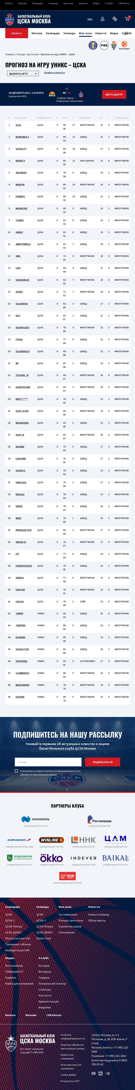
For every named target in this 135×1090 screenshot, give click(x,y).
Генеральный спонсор (52, 983)
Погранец (21, 661)
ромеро (20, 196)
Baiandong (22, 422)
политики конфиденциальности (61, 771)
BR (17, 363)
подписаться (102, 762)
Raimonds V (22, 136)
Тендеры (44, 977)
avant (19, 291)
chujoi (20, 601)
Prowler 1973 (23, 530)
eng (90, 19)
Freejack (21, 482)
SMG (18, 256)
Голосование (67, 932)
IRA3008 (20, 446)
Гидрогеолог (24, 565)
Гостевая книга (68, 914)
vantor (20, 589)
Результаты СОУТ (70, 1081)
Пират (19, 506)
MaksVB (20, 184)
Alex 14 (20, 434)
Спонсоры (44, 989)
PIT (17, 553)
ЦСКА (8, 914)
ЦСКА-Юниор (13, 926)
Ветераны (44, 971)
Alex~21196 (22, 410)
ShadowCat (23, 279)
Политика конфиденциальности (73, 1036)
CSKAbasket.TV (14, 971)
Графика (10, 977)
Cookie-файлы (68, 1074)
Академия (44, 1007)
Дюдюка (21, 172)
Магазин (22, 3)
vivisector (22, 649)
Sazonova (22, 303)
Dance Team (43, 938)
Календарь (37, 3)
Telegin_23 (22, 375)
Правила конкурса (54, 72)
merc (18, 518)
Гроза (19, 339)
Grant (19, 232)
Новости (83, 3)
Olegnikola (23, 351)
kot (18, 315)
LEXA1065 (21, 458)
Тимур (19, 613)
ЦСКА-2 (10, 920)
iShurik (20, 696)
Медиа (96, 3)
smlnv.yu (21, 542)
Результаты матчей (17, 938)
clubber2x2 (22, 673)
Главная (9, 54)
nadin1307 (21, 208)
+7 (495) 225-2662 (115, 1056)
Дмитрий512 (23, 244)
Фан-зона (68, 3)
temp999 (20, 625)
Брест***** (22, 399)
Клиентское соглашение (67, 1056)
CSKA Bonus (124, 3)
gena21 (20, 577)
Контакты (44, 995)
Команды (53, 3)
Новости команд (98, 914)
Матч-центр (114, 94)
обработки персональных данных (38, 774)
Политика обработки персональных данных (73, 1046)
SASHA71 (20, 470)
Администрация (48, 1001)
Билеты (9, 3)
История (43, 965)
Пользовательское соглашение (71, 1066)
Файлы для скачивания (19, 983)
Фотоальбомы (14, 965)
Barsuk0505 (22, 684)
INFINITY (20, 160)
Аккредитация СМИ (17, 950)
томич (20, 220)
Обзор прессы (97, 920)
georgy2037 (22, 327)
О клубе (109, 3)
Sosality (21, 148)
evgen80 (20, 637)
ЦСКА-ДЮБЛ (13, 932)
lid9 (18, 267)
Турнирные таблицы (18, 944)
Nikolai (20, 494)
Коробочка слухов (70, 926)
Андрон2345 (23, 387)
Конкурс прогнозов (27, 54)
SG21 (18, 125)
